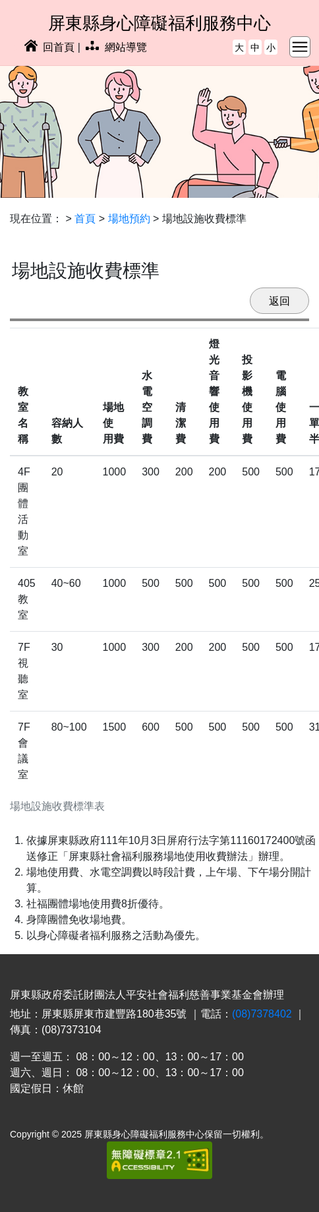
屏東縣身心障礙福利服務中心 (159, 23)
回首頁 (49, 47)
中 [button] (255, 47)
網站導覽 (116, 47)
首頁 (85, 218)
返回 (279, 301)
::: (14, 47)
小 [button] (271, 47)
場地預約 (129, 218)
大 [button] (239, 47)
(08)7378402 (262, 1013)
